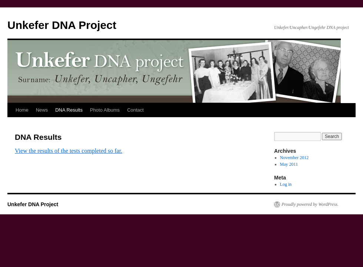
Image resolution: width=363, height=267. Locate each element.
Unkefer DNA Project (61, 25)
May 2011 (289, 164)
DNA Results (69, 110)
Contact (135, 110)
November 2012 (294, 157)
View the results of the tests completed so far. (68, 151)
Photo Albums (105, 110)
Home (22, 110)
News (42, 110)
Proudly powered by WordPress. (310, 204)
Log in (286, 184)
